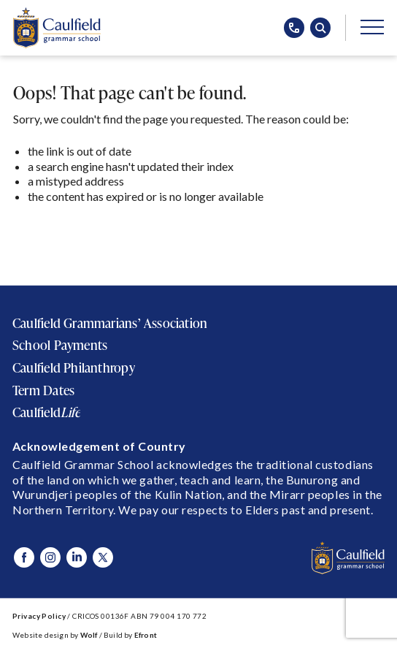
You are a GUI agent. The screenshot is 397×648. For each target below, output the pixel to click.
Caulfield (46, 412)
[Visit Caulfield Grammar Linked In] (76, 557)
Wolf (89, 634)
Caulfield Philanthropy (73, 367)
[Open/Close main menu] (372, 26)
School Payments (59, 345)
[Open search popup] (320, 28)
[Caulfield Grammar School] (57, 27)
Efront (145, 634)
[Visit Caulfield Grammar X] (103, 557)
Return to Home (64, 232)
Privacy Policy (39, 615)
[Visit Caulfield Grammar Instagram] (50, 557)
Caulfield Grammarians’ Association (109, 323)
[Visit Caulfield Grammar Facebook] (24, 557)
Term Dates (43, 390)
